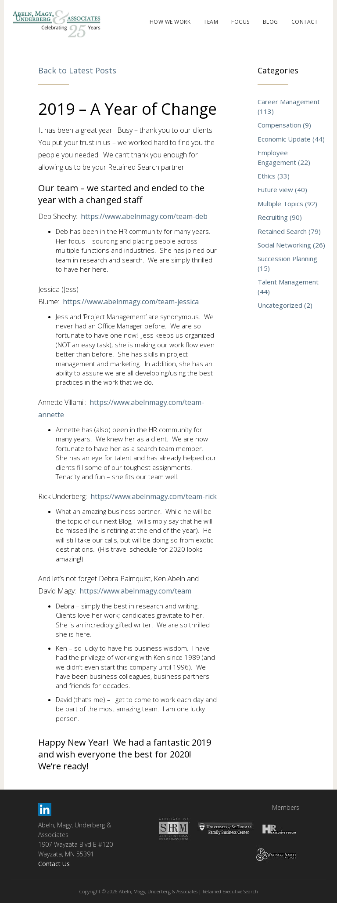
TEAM (211, 21)
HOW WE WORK (170, 21)
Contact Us (54, 863)
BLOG (270, 21)
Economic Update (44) (291, 139)
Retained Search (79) (289, 231)
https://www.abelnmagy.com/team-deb (144, 216)
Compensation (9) (284, 124)
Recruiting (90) (280, 217)
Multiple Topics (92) (287, 203)
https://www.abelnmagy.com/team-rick (153, 496)
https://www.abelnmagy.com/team (135, 591)
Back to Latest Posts (77, 70)
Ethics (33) (274, 175)
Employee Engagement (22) (284, 157)
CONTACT (304, 21)
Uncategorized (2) (285, 305)
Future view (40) (282, 189)
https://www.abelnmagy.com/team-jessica (131, 301)
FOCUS (240, 21)
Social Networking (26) (291, 244)
